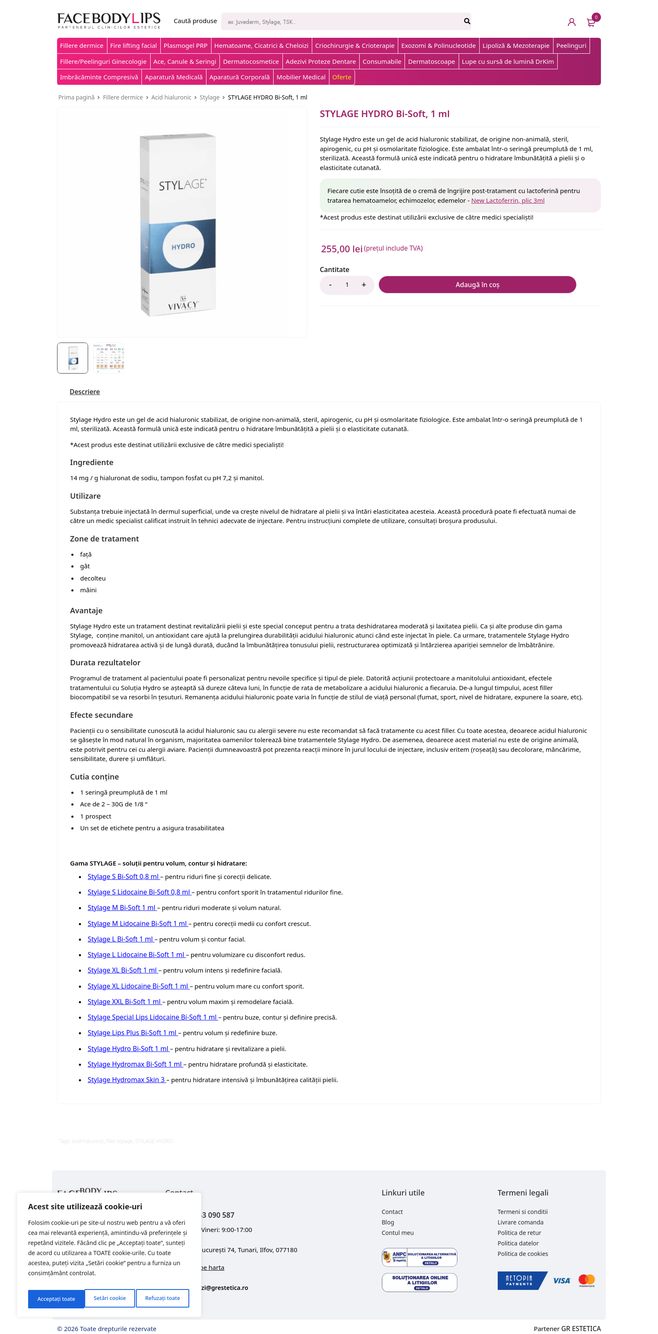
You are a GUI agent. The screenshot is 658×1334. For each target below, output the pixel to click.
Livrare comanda (521, 1216)
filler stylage (119, 1135)
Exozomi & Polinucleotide (438, 45)
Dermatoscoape (431, 61)
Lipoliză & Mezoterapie (516, 45)
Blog (388, 1216)
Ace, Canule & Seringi (185, 61)
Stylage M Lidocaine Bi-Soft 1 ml (135, 923)
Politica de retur (519, 1227)
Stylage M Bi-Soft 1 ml (121, 908)
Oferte (341, 77)
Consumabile (382, 61)
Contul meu (398, 1227)
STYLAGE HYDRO (154, 1135)
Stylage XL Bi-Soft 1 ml (121, 968)
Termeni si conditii (523, 1206)
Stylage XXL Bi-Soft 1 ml (123, 998)
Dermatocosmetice (251, 61)
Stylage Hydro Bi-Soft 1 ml (127, 1044)
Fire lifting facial (133, 45)
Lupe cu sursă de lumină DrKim (508, 61)
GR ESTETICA (582, 1322)
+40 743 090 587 (218, 1208)
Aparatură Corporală (239, 77)
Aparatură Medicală (174, 77)
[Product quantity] (347, 285)
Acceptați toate (162, 1299)
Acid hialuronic (171, 97)
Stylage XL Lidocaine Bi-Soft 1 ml (136, 983)
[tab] (87, 392)
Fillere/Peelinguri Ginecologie (103, 61)
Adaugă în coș (420, 285)
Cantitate (334, 269)
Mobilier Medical (301, 77)
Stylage (209, 97)
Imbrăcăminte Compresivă (99, 77)
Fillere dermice (82, 45)
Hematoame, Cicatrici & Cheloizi (261, 45)
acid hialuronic (88, 1135)
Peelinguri (571, 45)
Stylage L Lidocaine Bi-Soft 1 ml (134, 953)
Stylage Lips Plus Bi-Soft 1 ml (131, 1029)
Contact (392, 1206)
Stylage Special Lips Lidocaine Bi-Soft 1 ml (150, 1014)
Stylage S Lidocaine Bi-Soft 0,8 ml (137, 893)
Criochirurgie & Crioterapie (354, 45)
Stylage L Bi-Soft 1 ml (119, 938)
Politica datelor (518, 1237)
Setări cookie (52, 1299)
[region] (109, 1257)
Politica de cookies (523, 1248)
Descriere (87, 392)
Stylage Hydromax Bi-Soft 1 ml (133, 1059)
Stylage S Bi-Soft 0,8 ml (122, 878)
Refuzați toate (105, 1299)
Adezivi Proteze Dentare (321, 61)
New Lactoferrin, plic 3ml (508, 200)
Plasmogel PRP (186, 45)
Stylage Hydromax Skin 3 (125, 1074)
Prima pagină (76, 97)
